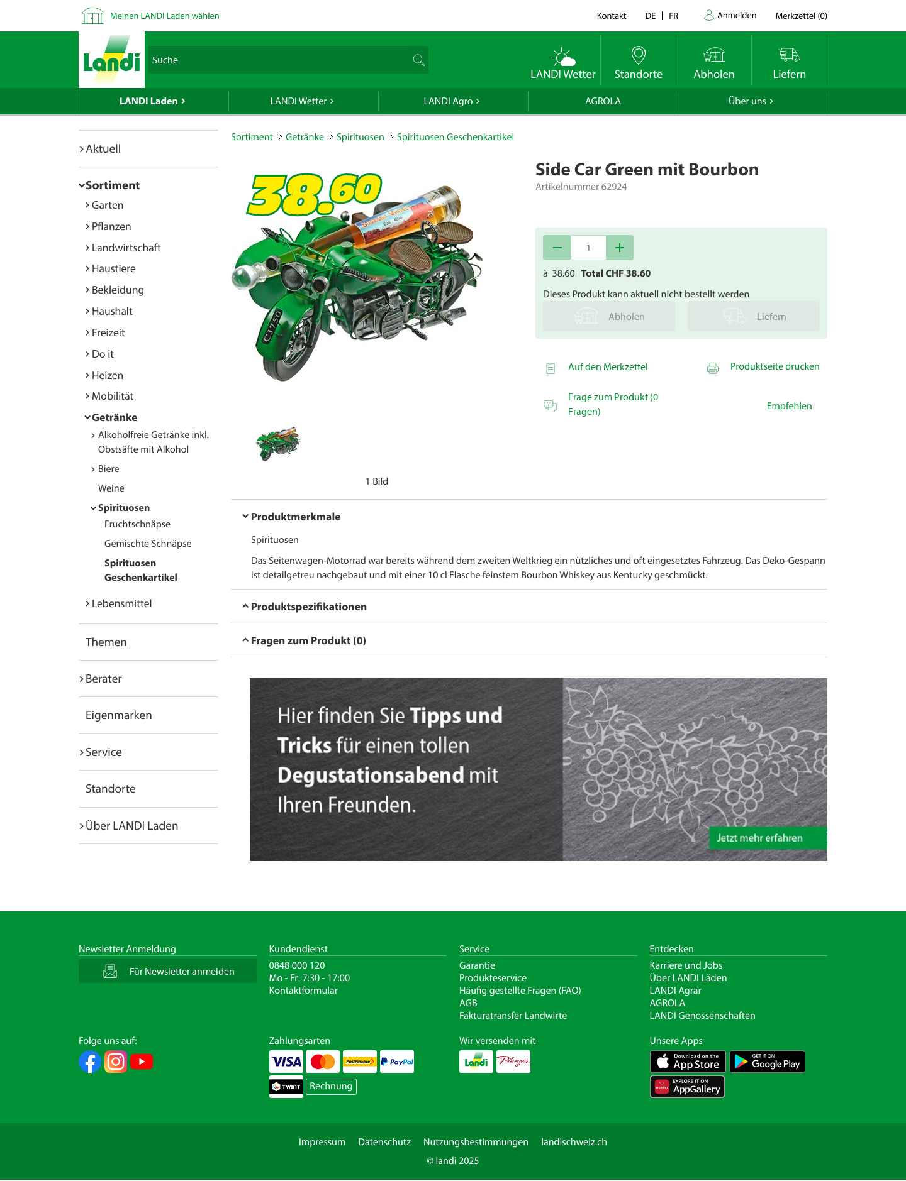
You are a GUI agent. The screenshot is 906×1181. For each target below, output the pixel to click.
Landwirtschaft (126, 247)
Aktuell (103, 148)
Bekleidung (118, 289)
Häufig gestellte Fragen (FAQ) (520, 990)
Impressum (322, 1142)
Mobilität (112, 395)
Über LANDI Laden (132, 825)
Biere (109, 469)
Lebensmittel (122, 603)
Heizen (107, 375)
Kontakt (612, 15)
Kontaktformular (303, 990)
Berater (104, 678)
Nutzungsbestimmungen (475, 1142)
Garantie (477, 965)
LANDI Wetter (299, 101)
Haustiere (114, 268)
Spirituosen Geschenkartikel (455, 137)
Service (104, 751)
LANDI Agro (448, 101)
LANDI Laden (149, 101)
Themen (106, 641)
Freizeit (108, 332)
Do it (103, 353)
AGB (468, 1003)
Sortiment (113, 184)
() (801, 15)
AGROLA (603, 101)
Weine (111, 488)
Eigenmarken (119, 714)
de (651, 15)
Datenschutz (384, 1142)
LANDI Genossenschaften (703, 1015)
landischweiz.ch (574, 1142)
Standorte (111, 788)
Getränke (115, 417)
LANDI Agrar (676, 990)
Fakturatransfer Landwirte (513, 1015)
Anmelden (737, 15)
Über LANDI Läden (688, 978)
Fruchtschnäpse (137, 524)
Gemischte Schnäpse (148, 543)
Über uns (747, 101)
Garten (107, 204)
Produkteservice (493, 978)
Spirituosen (124, 508)
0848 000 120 (297, 965)
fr (673, 15)
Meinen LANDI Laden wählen (165, 15)
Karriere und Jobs (686, 965)
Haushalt (112, 311)
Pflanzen (111, 226)
